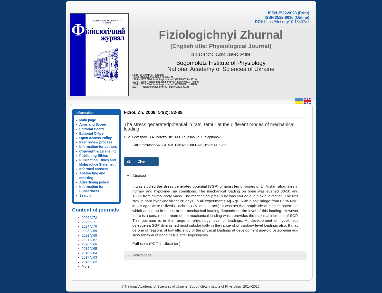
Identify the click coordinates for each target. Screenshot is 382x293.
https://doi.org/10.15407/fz (286, 22)
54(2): (164, 112)
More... (87, 266)
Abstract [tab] (136, 175)
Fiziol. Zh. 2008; (140, 112)
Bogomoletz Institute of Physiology (221, 63)
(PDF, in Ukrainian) (165, 244)
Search (85, 195)
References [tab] (139, 255)
